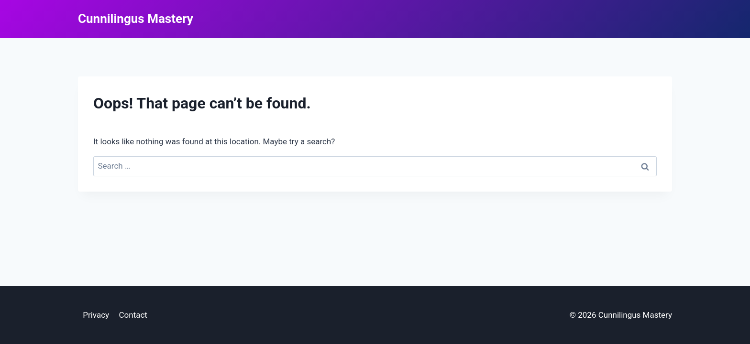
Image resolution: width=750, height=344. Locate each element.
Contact (133, 315)
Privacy (96, 315)
